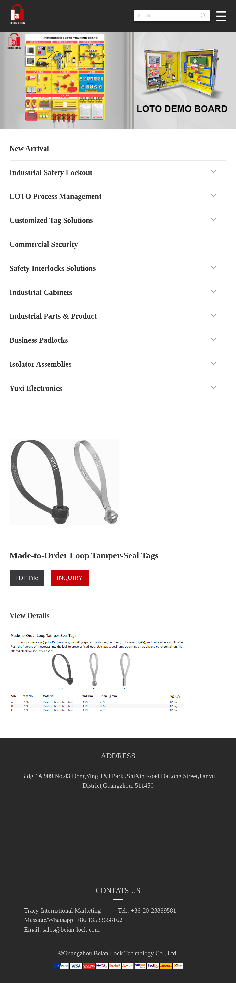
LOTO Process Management (55, 196)
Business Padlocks (39, 340)
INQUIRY (69, 577)
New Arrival (29, 148)
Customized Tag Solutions (51, 220)
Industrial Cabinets (41, 292)
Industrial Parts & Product (53, 316)
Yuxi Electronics (36, 388)
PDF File (26, 577)
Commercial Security (44, 244)
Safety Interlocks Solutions (53, 268)
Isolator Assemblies (41, 364)
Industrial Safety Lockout (51, 172)
